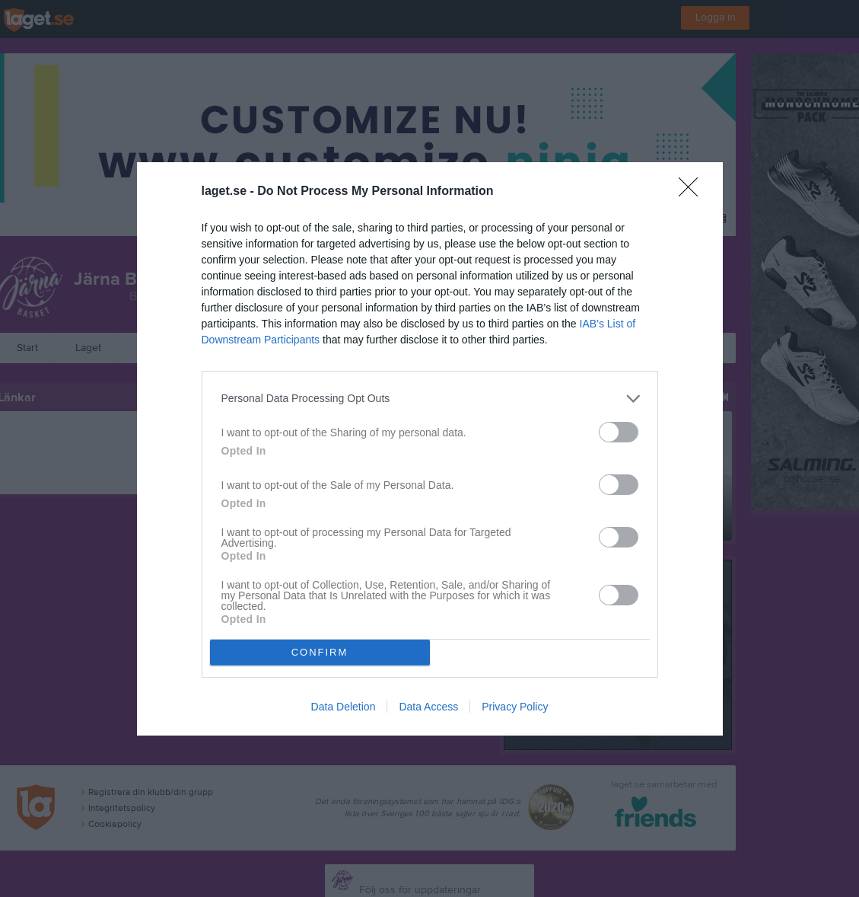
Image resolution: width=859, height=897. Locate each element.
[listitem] (429, 399)
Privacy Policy (515, 707)
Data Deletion (343, 707)
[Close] (693, 191)
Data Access (428, 707)
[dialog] (430, 449)
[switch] (618, 432)
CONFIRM (319, 652)
